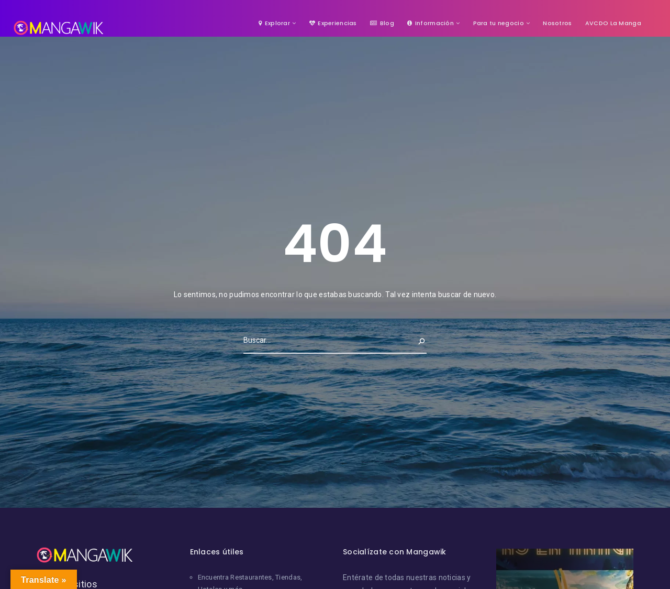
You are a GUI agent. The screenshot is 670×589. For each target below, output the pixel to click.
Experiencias (333, 23)
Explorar (274, 23)
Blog (382, 23)
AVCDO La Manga (613, 23)
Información (430, 23)
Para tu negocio (498, 23)
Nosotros (557, 23)
